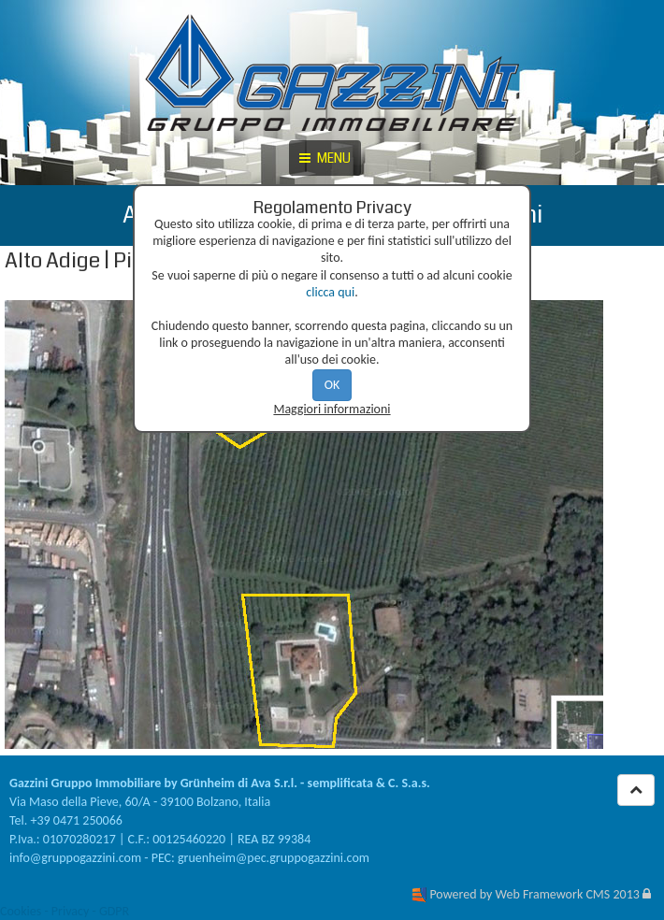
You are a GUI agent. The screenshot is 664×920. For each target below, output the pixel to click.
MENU (325, 158)
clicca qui (330, 292)
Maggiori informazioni (331, 409)
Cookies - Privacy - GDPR (64, 911)
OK (332, 385)
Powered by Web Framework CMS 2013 (534, 894)
